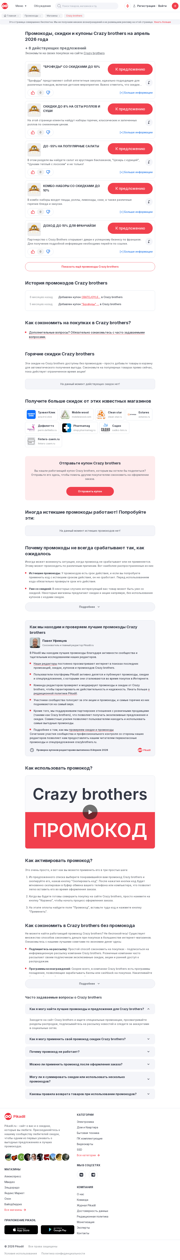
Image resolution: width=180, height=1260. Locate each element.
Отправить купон (90, 491)
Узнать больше (162, 22)
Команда (82, 1199)
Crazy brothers (94, 53)
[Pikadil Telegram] (93, 1174)
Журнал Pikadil (86, 1205)
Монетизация (85, 1222)
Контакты (83, 1233)
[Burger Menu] (21, 6)
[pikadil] (4, 6)
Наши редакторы (45, 663)
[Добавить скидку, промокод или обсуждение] (175, 6)
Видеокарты (85, 1144)
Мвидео (9, 1181)
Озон (7, 1198)
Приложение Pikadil (20, 1220)
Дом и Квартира (87, 1127)
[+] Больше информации (136, 92)
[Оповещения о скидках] (127, 6)
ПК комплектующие (90, 1138)
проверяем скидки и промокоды (91, 729)
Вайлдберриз (13, 1204)
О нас (80, 1194)
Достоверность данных (92, 1210)
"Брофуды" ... (90, 304)
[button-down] (48, 92)
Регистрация (144, 5)
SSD (79, 1149)
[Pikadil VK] (81, 1174)
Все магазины (15, 1210)
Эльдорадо (12, 1187)
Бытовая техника (88, 1132)
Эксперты (83, 1227)
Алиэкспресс (12, 1176)
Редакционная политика (92, 1216)
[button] (59, 6)
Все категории (89, 1155)
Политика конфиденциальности (63, 1253)
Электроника (85, 1121)
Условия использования (20, 1253)
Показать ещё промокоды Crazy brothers (90, 266)
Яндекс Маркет (14, 1193)
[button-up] (33, 92)
